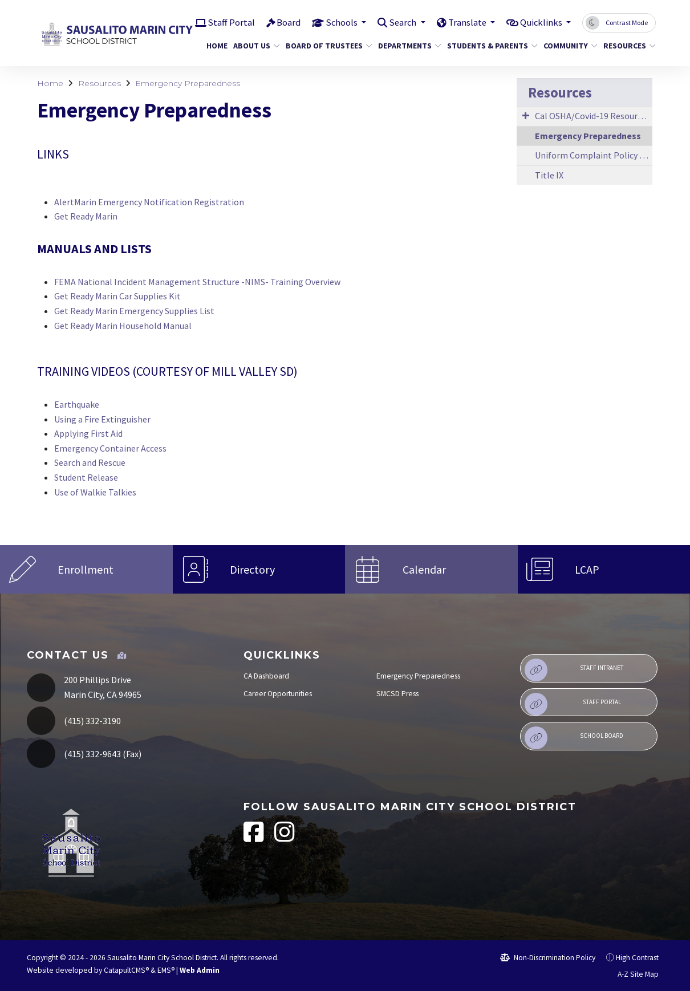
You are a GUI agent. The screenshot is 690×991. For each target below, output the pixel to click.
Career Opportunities (277, 693)
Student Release (86, 477)
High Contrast (637, 957)
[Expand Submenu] (525, 115)
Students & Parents (487, 45)
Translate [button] (464, 22)
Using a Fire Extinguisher (102, 419)
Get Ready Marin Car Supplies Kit (117, 296)
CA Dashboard (266, 676)
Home (215, 45)
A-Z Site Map (632, 974)
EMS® (165, 970)
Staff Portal (222, 22)
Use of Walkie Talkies (95, 492)
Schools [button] (335, 22)
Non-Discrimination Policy (547, 957)
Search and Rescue (89, 462)
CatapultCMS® (126, 970)
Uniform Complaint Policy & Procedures (593, 155)
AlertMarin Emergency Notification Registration (149, 202)
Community (567, 45)
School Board (574, 737)
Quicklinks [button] (540, 22)
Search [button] (398, 22)
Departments (406, 45)
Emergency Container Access (110, 448)
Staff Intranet (574, 670)
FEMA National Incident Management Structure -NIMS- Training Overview (197, 281)
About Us (254, 45)
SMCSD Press (397, 693)
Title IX (549, 175)
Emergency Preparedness (187, 83)
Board (280, 22)
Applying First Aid (88, 433)
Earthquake (76, 404)
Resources (626, 45)
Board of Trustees (324, 45)
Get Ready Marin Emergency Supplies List (134, 310)
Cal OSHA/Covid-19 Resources (592, 115)
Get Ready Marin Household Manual (123, 325)
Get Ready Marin (85, 216)
